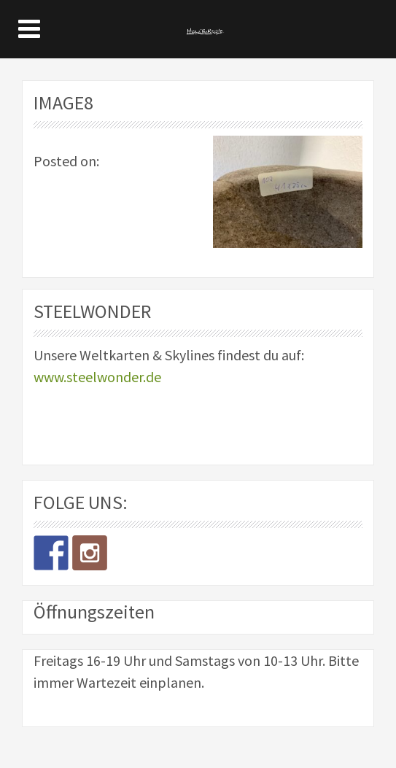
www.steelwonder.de (97, 377)
